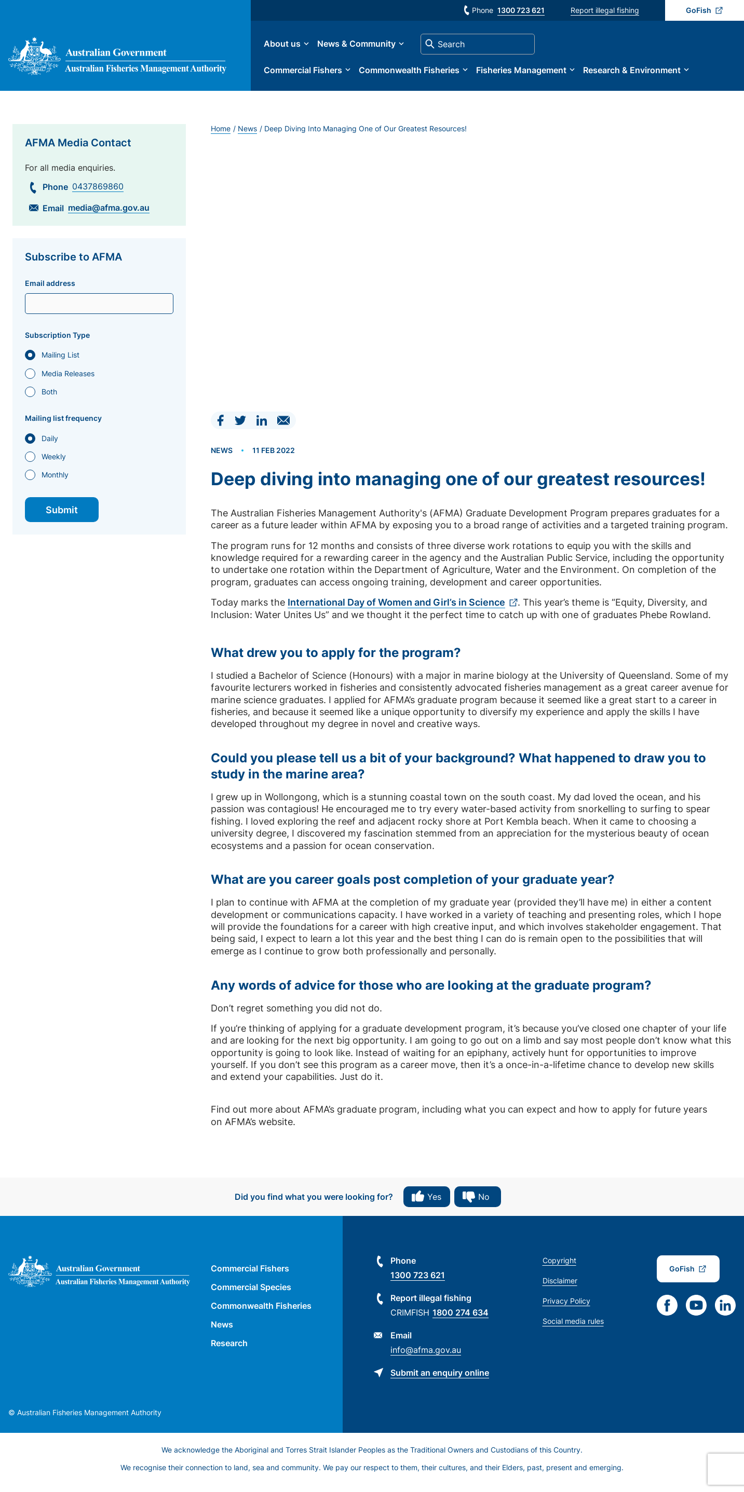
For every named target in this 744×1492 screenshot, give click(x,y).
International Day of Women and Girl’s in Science (396, 609)
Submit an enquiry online (439, 1380)
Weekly (54, 463)
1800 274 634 (460, 1320)
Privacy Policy (566, 1308)
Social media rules (573, 1328)
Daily (50, 445)
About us (292, 48)
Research (229, 1350)
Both (49, 398)
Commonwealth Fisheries (419, 74)
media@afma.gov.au (109, 215)
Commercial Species (251, 1294)
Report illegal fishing (605, 10)
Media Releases (68, 380)
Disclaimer (560, 1287)
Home (221, 135)
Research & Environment (642, 74)
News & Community (367, 48)
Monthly (55, 482)
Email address (50, 290)
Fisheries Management (531, 74)
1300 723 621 (521, 10)
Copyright (559, 1267)
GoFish (698, 10)
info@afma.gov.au (425, 1357)
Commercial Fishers (313, 74)
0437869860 (98, 194)
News (247, 135)
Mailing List (60, 362)
